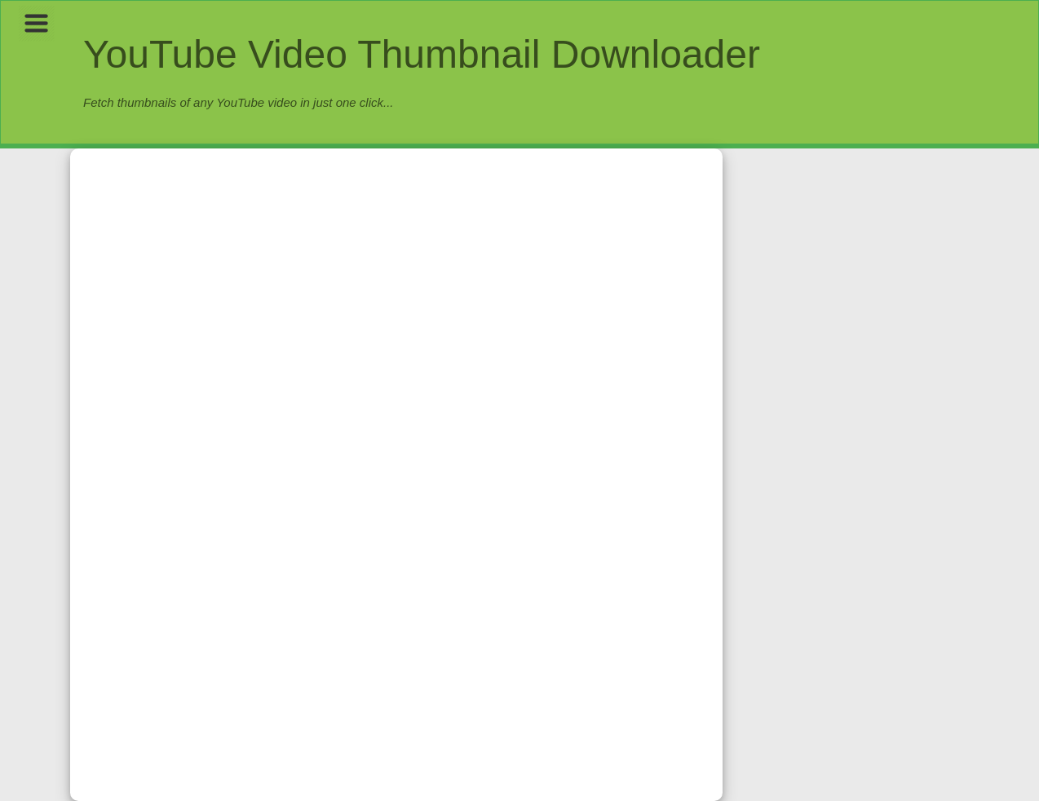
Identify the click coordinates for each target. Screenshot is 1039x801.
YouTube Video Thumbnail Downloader (421, 54)
